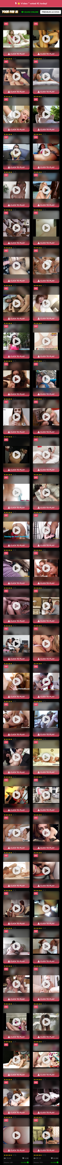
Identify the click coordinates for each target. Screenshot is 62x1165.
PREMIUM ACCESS (50, 12)
